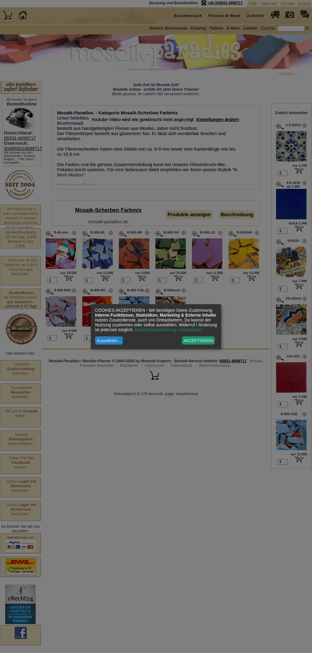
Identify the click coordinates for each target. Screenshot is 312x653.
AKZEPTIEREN (198, 340)
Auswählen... (109, 340)
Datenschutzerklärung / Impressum (168, 329)
